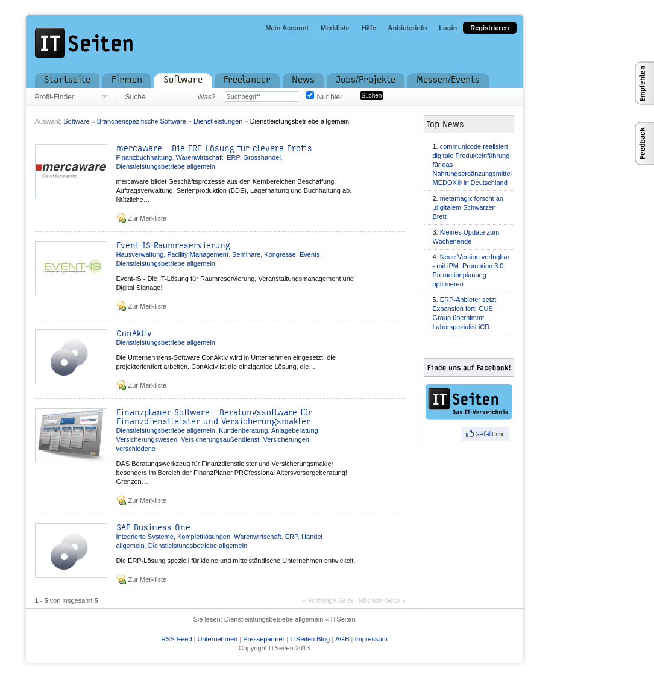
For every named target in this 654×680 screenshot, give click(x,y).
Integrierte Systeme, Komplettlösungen (173, 536)
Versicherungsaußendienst (220, 439)
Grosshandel (262, 157)
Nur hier (330, 97)
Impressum (370, 639)
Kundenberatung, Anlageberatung (268, 430)
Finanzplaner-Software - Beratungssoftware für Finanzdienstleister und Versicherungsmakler (214, 417)
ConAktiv (134, 333)
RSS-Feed (176, 639)
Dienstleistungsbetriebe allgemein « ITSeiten (290, 619)
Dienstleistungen (217, 121)
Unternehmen (217, 639)
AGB (342, 639)
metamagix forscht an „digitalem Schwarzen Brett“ (468, 207)
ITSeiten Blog (310, 639)
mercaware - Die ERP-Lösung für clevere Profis (214, 148)
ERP (233, 157)
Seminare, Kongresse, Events (276, 254)
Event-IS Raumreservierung (173, 245)
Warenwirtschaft (199, 157)
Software (76, 121)
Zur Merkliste (147, 218)
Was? (207, 97)
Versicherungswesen (147, 439)
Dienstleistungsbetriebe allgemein (299, 121)
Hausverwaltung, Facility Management (172, 254)
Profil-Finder (54, 97)
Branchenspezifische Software (141, 121)
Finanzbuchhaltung (144, 157)
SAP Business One (153, 527)
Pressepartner (264, 639)
